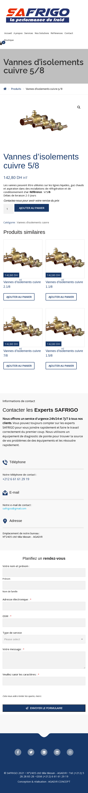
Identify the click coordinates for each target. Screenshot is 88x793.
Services (28, 33)
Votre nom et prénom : (16, 566)
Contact (68, 33)
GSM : (7, 616)
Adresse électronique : (17, 599)
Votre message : (13, 649)
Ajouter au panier (31, 208)
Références (57, 33)
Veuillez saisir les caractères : (21, 674)
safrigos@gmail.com (14, 508)
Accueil (8, 33)
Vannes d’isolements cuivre (33, 222)
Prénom (6, 578)
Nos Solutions (42, 33)
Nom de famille (10, 591)
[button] (79, 107)
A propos (18, 33)
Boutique (9, 40)
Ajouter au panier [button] (19, 297)
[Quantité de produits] (8, 209)
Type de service (12, 632)
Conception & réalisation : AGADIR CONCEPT (44, 781)
